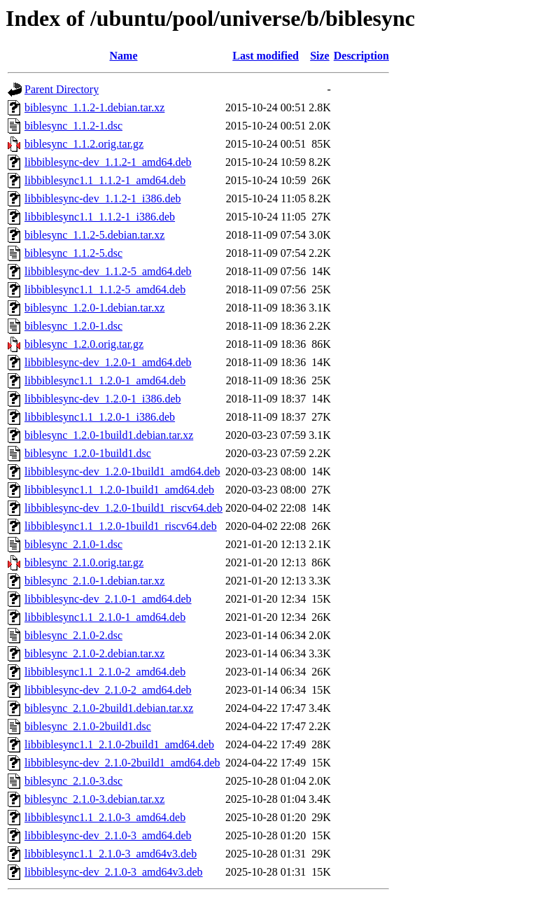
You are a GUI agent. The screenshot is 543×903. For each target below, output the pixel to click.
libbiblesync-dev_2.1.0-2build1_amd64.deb (122, 763)
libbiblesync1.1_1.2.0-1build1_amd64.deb (119, 490)
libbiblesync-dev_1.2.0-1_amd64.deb (108, 362)
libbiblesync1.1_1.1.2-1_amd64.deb (104, 180)
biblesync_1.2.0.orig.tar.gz (83, 344)
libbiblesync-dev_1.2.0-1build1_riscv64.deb (123, 508)
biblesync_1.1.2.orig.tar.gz (83, 144)
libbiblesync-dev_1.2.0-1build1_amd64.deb (122, 471)
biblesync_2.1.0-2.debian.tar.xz (94, 653)
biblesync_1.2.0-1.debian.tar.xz (94, 308)
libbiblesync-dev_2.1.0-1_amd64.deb (108, 599)
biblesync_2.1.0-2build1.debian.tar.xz (108, 708)
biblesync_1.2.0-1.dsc (73, 326)
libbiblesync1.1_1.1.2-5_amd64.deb (104, 289)
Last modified (265, 56)
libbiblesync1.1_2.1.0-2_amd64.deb (104, 672)
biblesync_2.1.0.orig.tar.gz (83, 562)
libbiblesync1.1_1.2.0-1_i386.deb (99, 417)
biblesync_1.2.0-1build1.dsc (87, 453)
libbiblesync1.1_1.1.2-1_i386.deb (99, 217)
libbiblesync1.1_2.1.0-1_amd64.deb (104, 617)
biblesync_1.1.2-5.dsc (73, 253)
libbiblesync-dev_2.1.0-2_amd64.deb (108, 690)
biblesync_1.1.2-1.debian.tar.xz (94, 107)
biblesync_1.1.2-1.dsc (73, 126)
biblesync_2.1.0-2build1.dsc (87, 726)
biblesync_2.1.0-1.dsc (73, 544)
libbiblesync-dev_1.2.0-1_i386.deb (102, 399)
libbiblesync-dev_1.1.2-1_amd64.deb (108, 162)
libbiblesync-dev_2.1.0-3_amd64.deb (108, 835)
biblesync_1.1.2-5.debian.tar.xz (94, 235)
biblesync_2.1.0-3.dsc (73, 781)
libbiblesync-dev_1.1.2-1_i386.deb (102, 198)
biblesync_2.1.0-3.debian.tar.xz (94, 799)
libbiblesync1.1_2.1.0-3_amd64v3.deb (110, 854)
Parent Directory (61, 89)
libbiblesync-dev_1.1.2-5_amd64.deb (108, 271)
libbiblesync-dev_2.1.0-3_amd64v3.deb (113, 872)
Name (124, 56)
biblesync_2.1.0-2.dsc (73, 635)
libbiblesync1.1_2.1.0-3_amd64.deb (104, 817)
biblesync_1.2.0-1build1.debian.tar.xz (108, 435)
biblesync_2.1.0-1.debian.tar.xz (94, 581)
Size (320, 56)
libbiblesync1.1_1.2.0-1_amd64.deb (104, 380)
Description (361, 56)
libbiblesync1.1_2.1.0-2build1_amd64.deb (119, 744)
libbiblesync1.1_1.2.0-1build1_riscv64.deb (120, 526)
